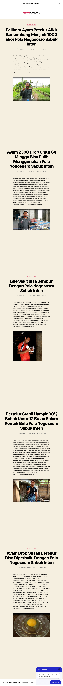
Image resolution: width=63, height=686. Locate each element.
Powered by (42, 669)
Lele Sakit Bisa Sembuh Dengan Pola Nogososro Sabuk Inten (31, 286)
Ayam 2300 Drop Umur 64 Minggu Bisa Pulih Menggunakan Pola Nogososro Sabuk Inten (31, 159)
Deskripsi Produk (31, 24)
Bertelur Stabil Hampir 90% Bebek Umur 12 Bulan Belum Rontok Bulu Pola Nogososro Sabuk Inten (31, 421)
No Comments (42, 49)
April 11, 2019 (32, 433)
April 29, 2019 (32, 171)
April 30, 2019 (32, 49)
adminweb (22, 49)
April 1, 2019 (32, 567)
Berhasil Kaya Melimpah (31, 3)
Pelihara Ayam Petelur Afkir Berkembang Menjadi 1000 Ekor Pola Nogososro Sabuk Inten (31, 36)
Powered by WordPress (28, 682)
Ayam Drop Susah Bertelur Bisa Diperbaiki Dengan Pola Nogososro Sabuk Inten (31, 558)
